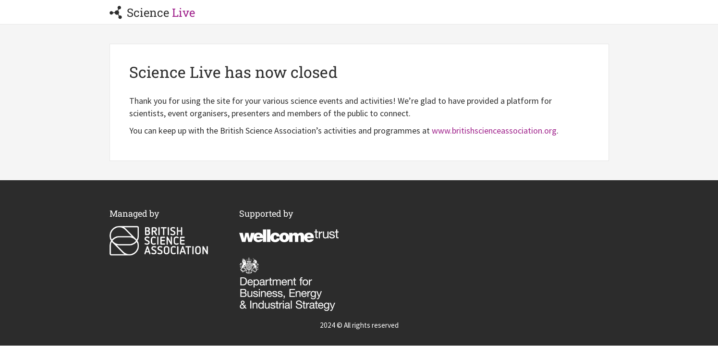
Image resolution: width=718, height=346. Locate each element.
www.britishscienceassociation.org (494, 130)
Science (152, 12)
